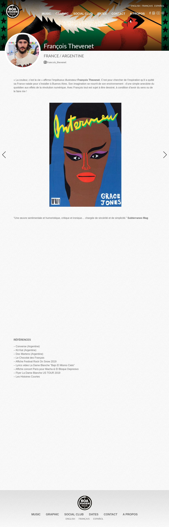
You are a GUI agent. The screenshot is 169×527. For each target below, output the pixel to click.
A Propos (137, 13)
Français (147, 6)
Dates (102, 13)
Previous (5, 154)
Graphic (62, 13)
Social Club (83, 13)
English (135, 6)
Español (159, 6)
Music (46, 13)
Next (163, 154)
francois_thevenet (55, 62)
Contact (118, 13)
